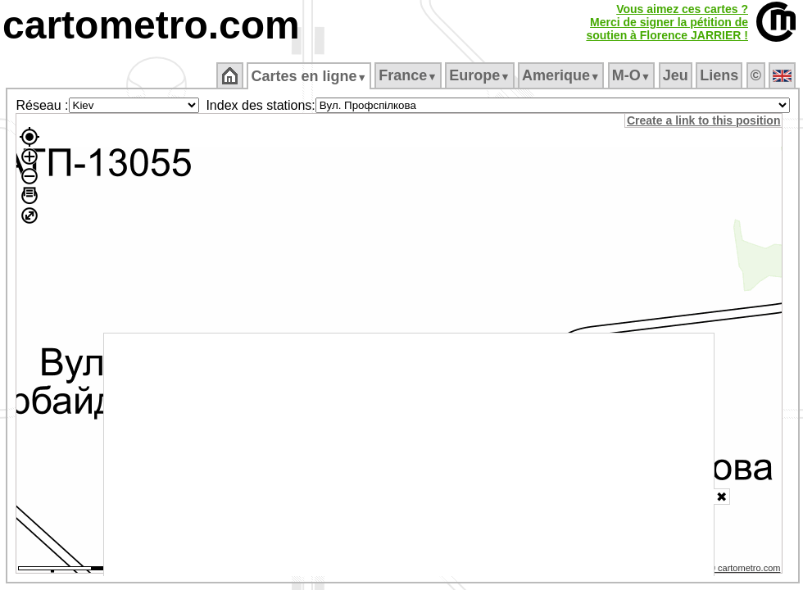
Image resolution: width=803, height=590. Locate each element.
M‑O (631, 75)
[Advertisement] (409, 455)
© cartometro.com (745, 568)
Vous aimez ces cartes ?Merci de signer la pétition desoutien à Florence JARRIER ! (667, 22)
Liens (719, 75)
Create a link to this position (703, 120)
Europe (479, 75)
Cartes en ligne (308, 76)
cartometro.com (151, 25)
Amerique (561, 75)
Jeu (675, 75)
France (408, 75)
